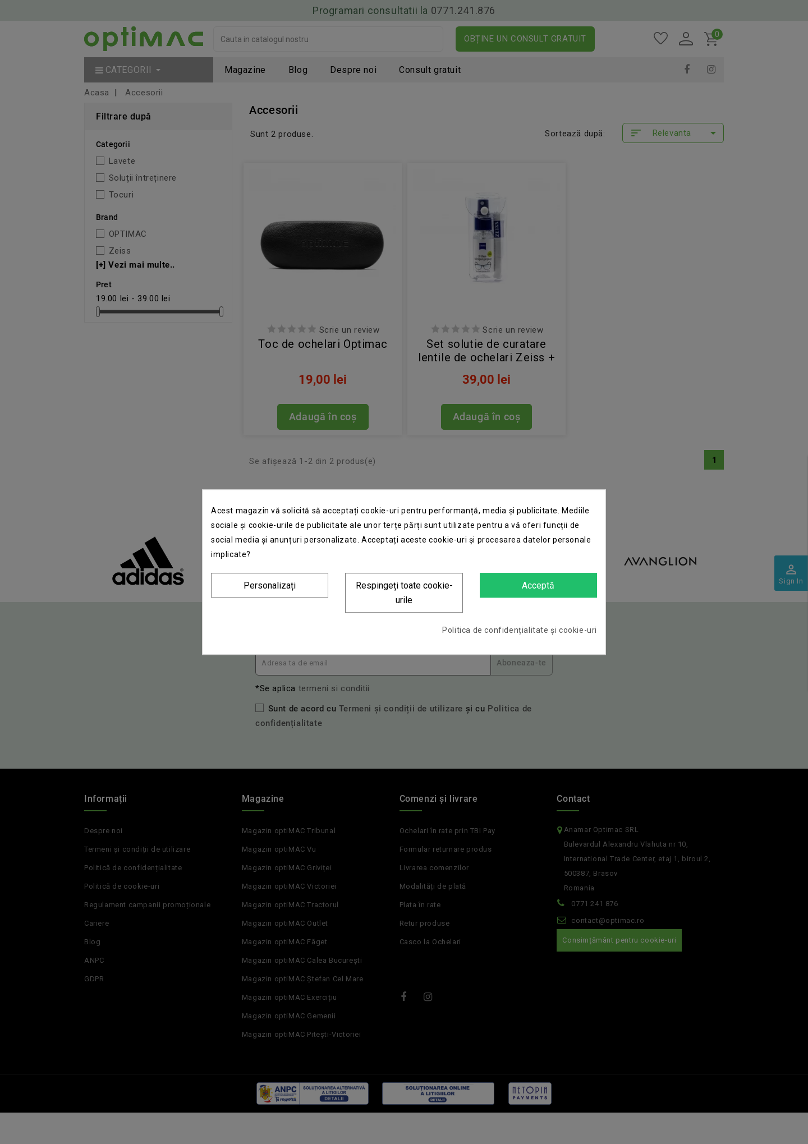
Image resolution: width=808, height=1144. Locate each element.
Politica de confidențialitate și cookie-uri (519, 630)
